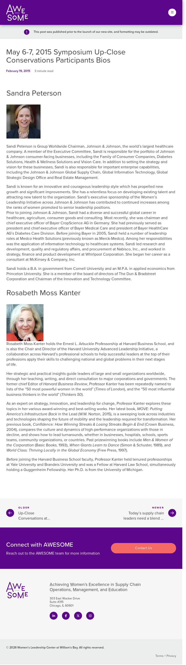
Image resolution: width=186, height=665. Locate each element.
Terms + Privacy (165, 656)
